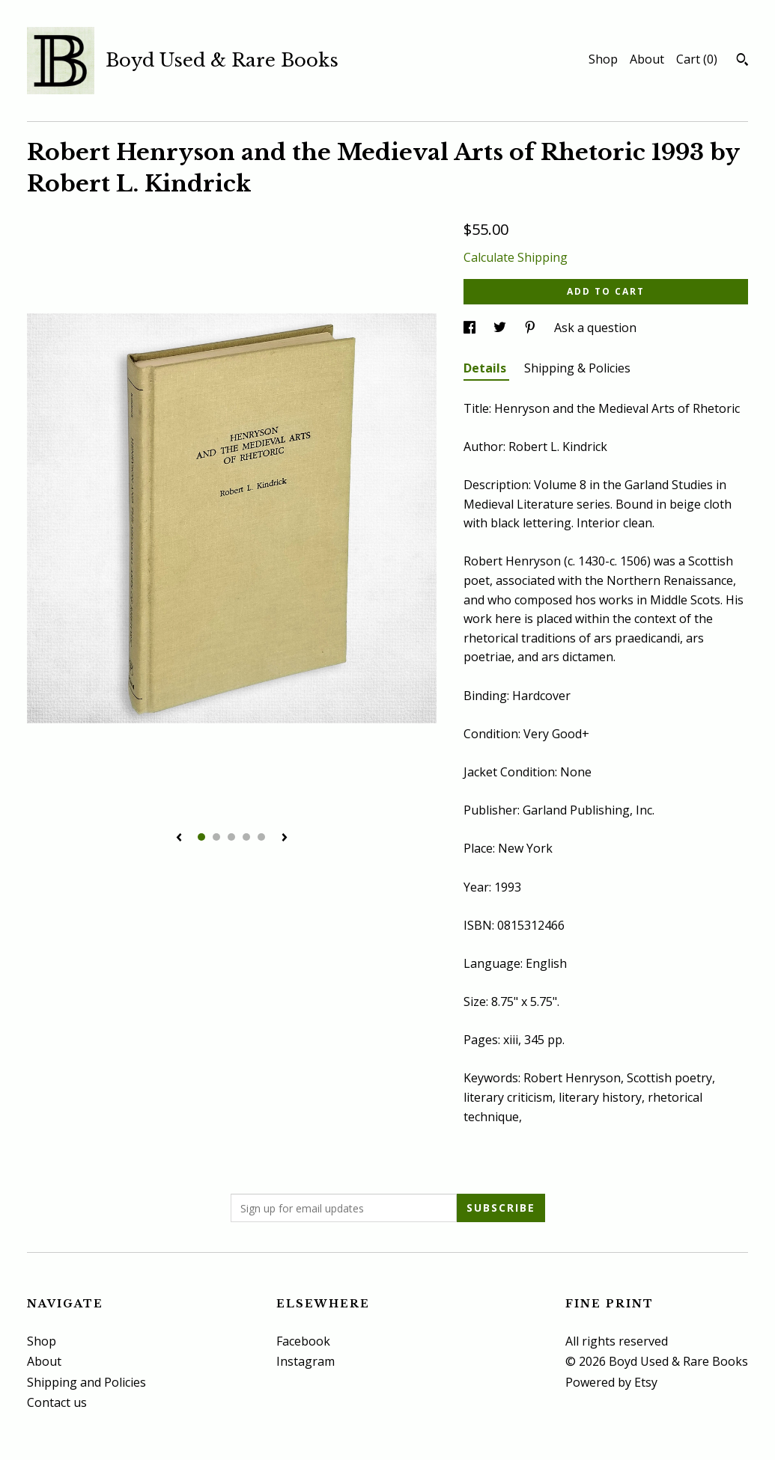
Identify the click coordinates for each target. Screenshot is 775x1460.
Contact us (57, 1402)
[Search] (742, 61)
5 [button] (261, 837)
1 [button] (201, 837)
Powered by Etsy (611, 1382)
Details (486, 368)
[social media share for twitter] (501, 327)
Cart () (696, 59)
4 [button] (246, 837)
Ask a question (595, 327)
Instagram (305, 1361)
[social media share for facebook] (471, 327)
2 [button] (216, 837)
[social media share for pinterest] (531, 327)
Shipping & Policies (577, 368)
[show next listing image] (284, 838)
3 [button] (231, 837)
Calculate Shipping (516, 257)
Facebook (303, 1341)
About (647, 59)
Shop (603, 59)
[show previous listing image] (179, 838)
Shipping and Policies (86, 1382)
